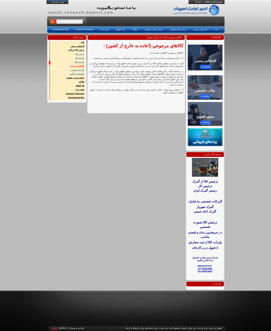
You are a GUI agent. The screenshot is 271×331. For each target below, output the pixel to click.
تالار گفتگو (80, 85)
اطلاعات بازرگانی (77, 74)
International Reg (76, 97)
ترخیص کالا (79, 54)
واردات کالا (79, 58)
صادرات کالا (79, 62)
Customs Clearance (75, 93)
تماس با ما (80, 89)
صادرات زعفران (77, 70)
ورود (62, 2)
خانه (82, 42)
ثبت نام (55, 2)
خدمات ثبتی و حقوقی (75, 78)
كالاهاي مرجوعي (77, 66)
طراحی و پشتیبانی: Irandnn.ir (71, 328)
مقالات (81, 82)
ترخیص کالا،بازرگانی (76, 50)
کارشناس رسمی (77, 46)
